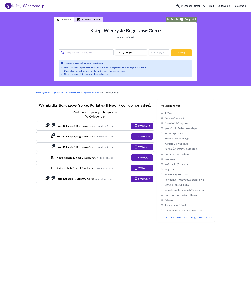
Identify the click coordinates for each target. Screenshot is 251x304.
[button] (142, 126)
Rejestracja (240, 5)
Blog (211, 5)
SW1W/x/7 (142, 178)
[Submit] (63, 52)
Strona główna (43, 92)
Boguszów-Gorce (91, 92)
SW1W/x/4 (142, 136)
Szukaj (181, 52)
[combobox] (86, 52)
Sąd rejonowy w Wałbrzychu (67, 92)
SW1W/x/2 (142, 125)
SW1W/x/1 (142, 147)
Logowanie (224, 5)
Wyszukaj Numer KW (190, 6)
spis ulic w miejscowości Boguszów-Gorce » (188, 217)
